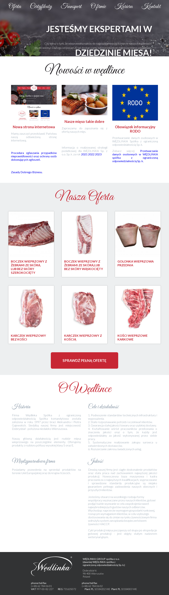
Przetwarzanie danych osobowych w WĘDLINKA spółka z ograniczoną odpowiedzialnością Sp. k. (135, 156)
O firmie (98, 7)
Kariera (124, 7)
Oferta (14, 7)
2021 (84, 154)
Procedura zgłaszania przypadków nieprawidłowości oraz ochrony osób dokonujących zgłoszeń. (34, 156)
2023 (98, 154)
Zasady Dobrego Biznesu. (26, 172)
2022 (91, 154)
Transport (71, 7)
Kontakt (151, 7)
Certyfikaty (41, 7)
